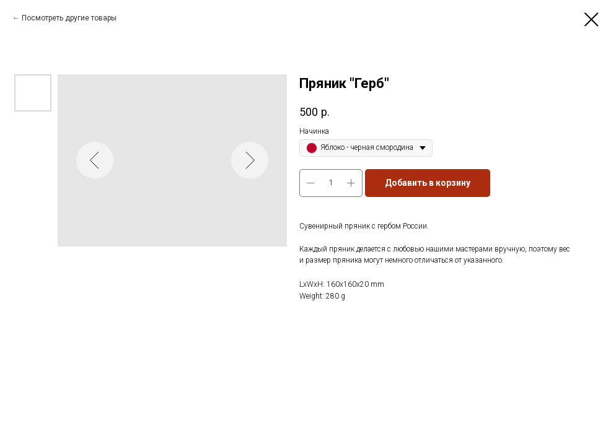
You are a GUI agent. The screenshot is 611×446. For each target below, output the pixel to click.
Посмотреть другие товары (69, 18)
